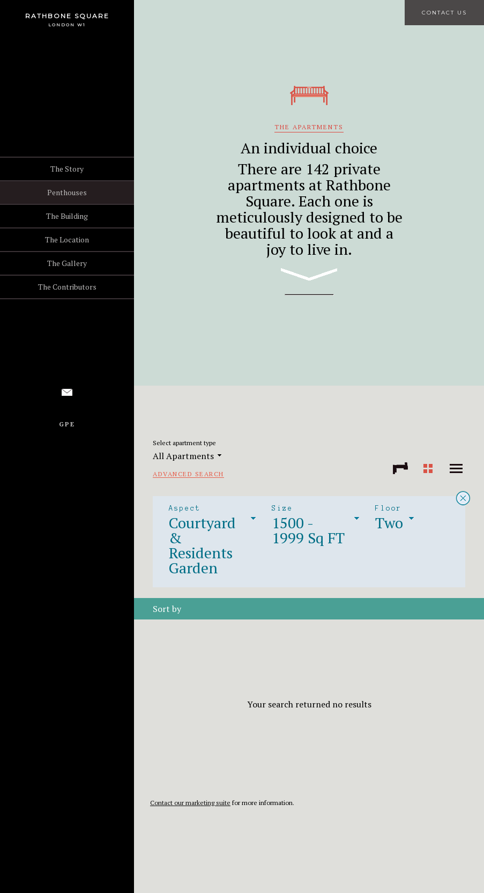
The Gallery (67, 263)
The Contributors (67, 287)
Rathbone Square (67, 16)
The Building (67, 216)
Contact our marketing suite (190, 803)
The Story (67, 169)
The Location (67, 239)
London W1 (67, 24)
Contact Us (444, 12)
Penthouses (67, 192)
